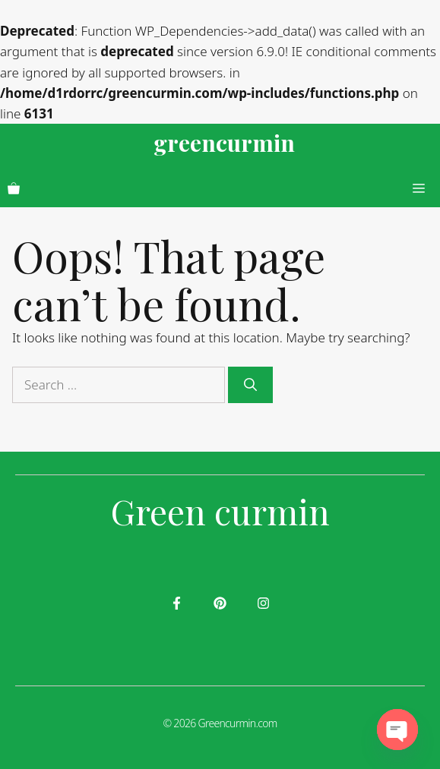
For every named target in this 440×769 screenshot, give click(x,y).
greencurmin (224, 143)
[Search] (250, 385)
